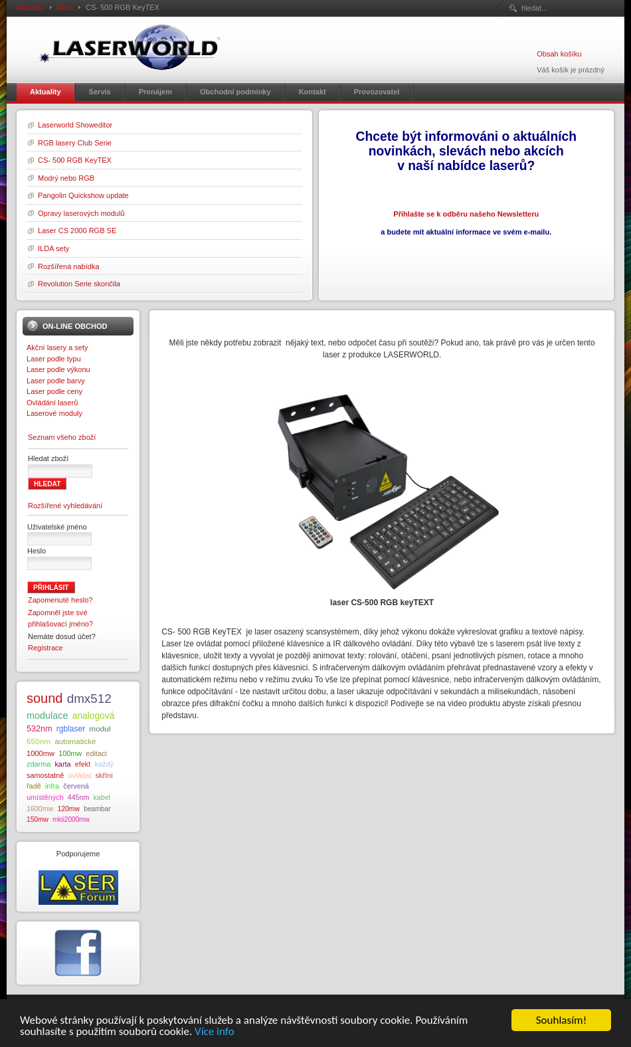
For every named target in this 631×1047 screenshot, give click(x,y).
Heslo (36, 551)
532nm (39, 728)
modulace (47, 715)
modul (99, 728)
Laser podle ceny (54, 391)
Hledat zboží (48, 458)
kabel (101, 797)
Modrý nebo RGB (66, 178)
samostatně (45, 775)
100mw (70, 753)
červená (76, 786)
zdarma (38, 764)
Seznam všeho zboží (62, 437)
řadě (34, 786)
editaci (96, 753)
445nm (79, 797)
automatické (75, 741)
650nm (38, 741)
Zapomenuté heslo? (60, 600)
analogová (93, 716)
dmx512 (89, 699)
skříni (104, 775)
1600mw (40, 808)
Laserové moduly (54, 413)
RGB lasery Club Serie (75, 143)
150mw (37, 819)
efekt (83, 764)
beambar (97, 808)
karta (62, 764)
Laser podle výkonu (58, 369)
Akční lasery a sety (57, 347)
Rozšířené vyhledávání (65, 506)
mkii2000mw (71, 819)
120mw (68, 808)
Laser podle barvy (56, 381)
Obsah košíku (559, 54)
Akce (64, 7)
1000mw (40, 753)
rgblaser (70, 728)
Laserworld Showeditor (75, 125)
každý (103, 764)
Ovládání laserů (52, 403)
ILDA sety (53, 248)
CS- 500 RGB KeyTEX (75, 160)
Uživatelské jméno (57, 527)
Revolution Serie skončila (79, 284)
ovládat (79, 775)
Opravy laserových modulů (81, 213)
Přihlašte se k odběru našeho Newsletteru (466, 214)
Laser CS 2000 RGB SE (77, 231)
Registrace (45, 648)
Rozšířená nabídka (69, 266)
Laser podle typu (54, 359)
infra (52, 786)
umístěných (45, 797)
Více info (214, 1033)
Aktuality (31, 7)
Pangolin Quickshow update (83, 195)
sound (45, 698)
